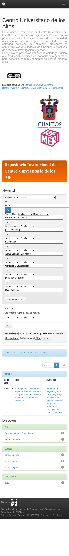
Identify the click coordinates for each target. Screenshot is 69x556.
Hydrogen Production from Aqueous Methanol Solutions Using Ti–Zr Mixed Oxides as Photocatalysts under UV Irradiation (28, 394)
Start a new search (15, 299)
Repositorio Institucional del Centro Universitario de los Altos (31, 171)
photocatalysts (11, 467)
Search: (8, 197)
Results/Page (11, 333)
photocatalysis (11, 461)
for (6, 201)
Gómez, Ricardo (54, 412)
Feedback (57, 515)
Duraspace (46, 515)
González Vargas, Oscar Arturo (54, 403)
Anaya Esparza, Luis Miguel (54, 397)
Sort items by (34, 333)
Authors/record (27, 338)
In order (60, 333)
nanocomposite (12, 455)
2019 (7, 483)
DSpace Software (9, 515)
